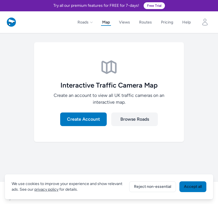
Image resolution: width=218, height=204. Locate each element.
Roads (85, 22)
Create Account (83, 119)
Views (124, 22)
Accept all (193, 186)
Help (186, 22)
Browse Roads (134, 119)
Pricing (167, 22)
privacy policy (46, 189)
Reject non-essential (152, 186)
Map (106, 22)
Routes (145, 22)
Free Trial (154, 6)
